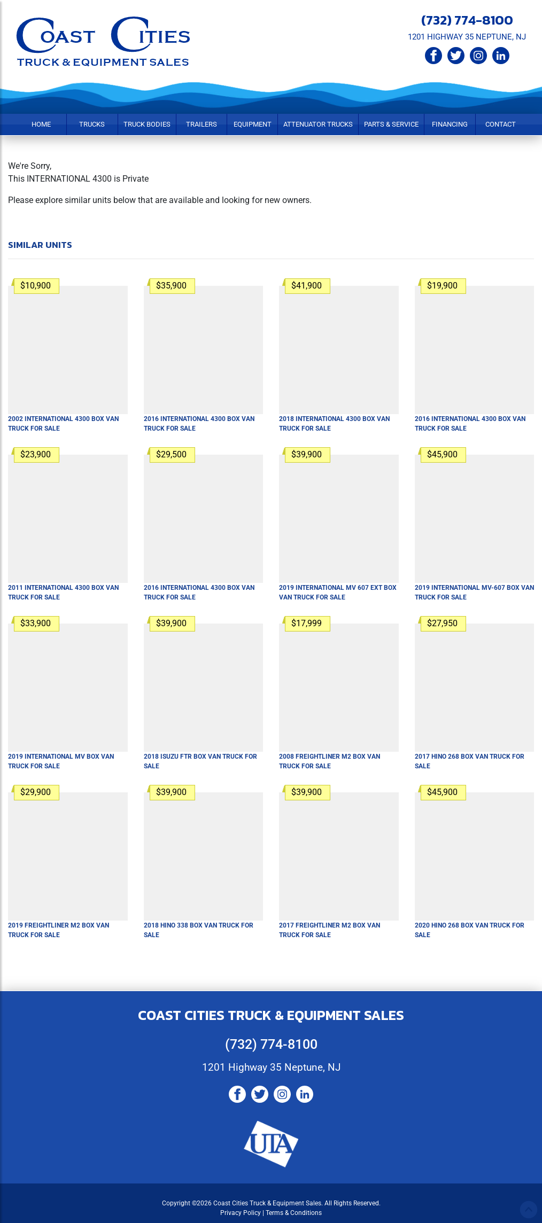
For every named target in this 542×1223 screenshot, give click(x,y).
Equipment (253, 124)
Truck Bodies (147, 124)
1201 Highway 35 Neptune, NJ (271, 1067)
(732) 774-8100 (467, 20)
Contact (500, 124)
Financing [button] (450, 124)
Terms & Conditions (294, 1213)
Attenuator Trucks (318, 124)
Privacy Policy (240, 1213)
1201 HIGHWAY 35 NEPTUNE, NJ (467, 37)
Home (41, 124)
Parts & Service (391, 124)
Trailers (201, 124)
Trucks (92, 124)
